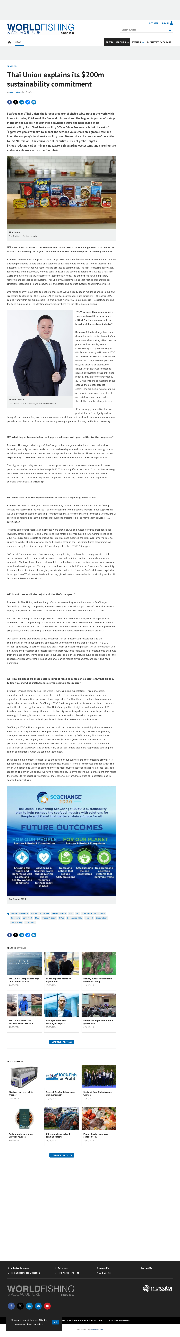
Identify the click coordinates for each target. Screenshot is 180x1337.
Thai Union (30, 922)
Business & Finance (19, 913)
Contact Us (146, 1268)
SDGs (61, 918)
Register (153, 23)
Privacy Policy (98, 1320)
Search (170, 30)
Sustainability (101, 918)
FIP (77, 913)
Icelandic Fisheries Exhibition (25, 1272)
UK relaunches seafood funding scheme (58, 1135)
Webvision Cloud (96, 1330)
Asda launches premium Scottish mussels (21, 1135)
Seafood (12, 66)
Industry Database (20, 1268)
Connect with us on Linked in (29, 1306)
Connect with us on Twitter (20, 1306)
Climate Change (59, 913)
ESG (70, 913)
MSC (37, 918)
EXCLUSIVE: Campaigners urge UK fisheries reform (24, 980)
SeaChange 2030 (74, 918)
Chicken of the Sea (40, 913)
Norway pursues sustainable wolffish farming (97, 980)
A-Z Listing (105, 1272)
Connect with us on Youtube (47, 1306)
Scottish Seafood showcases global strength (60, 1093)
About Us (104, 1268)
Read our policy (35, 1324)
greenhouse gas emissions (93, 913)
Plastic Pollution (49, 918)
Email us (38, 1306)
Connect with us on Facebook (11, 1306)
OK (55, 1322)
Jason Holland (16, 92)
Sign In (165, 23)
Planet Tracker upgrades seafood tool (95, 1135)
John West (27, 918)
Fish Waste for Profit (68, 1272)
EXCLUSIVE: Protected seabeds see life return (21, 1022)
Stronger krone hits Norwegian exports (56, 1022)
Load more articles (62, 1042)
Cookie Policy (81, 1320)
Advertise (63, 1268)
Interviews (15, 918)
